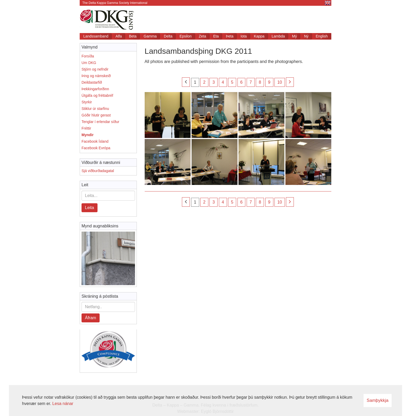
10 (279, 82)
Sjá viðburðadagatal (98, 171)
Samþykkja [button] (377, 400)
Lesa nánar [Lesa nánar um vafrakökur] (62, 403)
